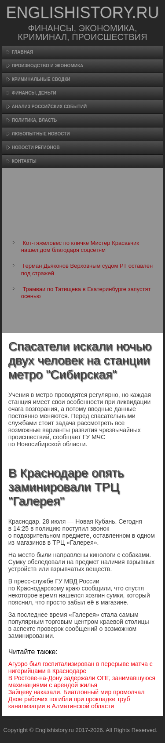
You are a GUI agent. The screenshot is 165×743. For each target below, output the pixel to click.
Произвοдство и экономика (48, 65)
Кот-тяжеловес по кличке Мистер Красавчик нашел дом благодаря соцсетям (80, 246)
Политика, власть (34, 120)
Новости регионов (36, 147)
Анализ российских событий (49, 106)
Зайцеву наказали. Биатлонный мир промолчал (76, 692)
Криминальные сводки (41, 79)
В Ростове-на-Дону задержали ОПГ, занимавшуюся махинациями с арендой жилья (81, 681)
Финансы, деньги (34, 93)
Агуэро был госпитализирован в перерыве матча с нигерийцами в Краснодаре (80, 667)
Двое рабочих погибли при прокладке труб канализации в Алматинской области (69, 703)
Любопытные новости (41, 133)
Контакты (24, 161)
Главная (22, 52)
